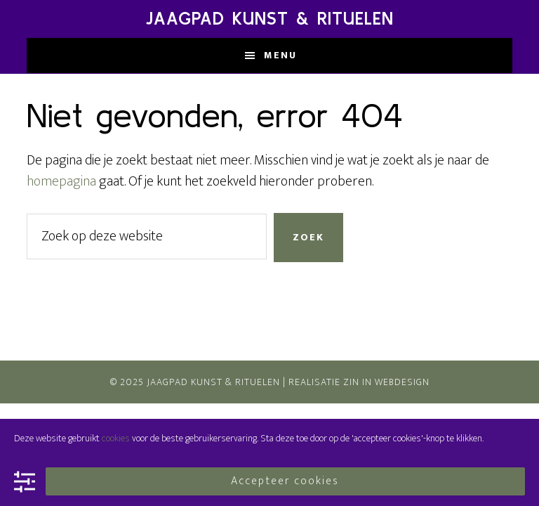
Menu (280, 55)
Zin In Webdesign (386, 382)
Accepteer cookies (285, 481)
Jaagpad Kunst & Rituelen (270, 18)
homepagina (61, 181)
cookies (116, 438)
